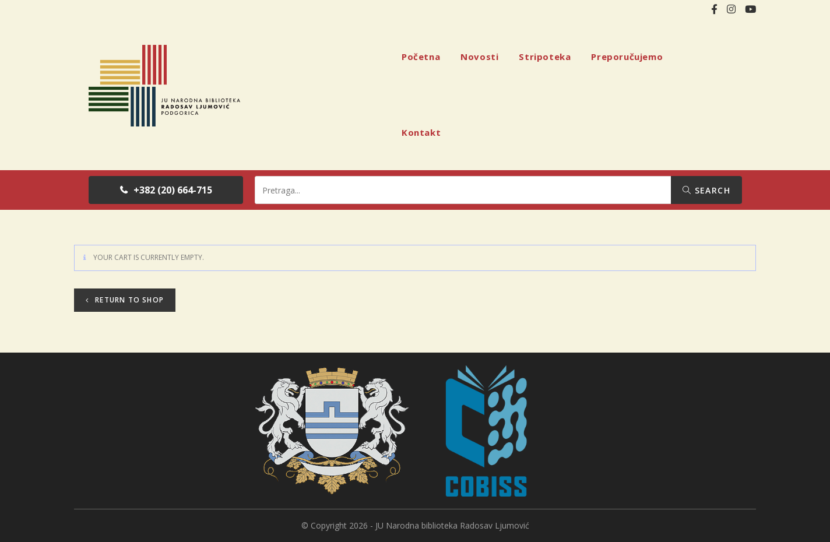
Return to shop (128, 300)
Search (706, 190)
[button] (166, 190)
